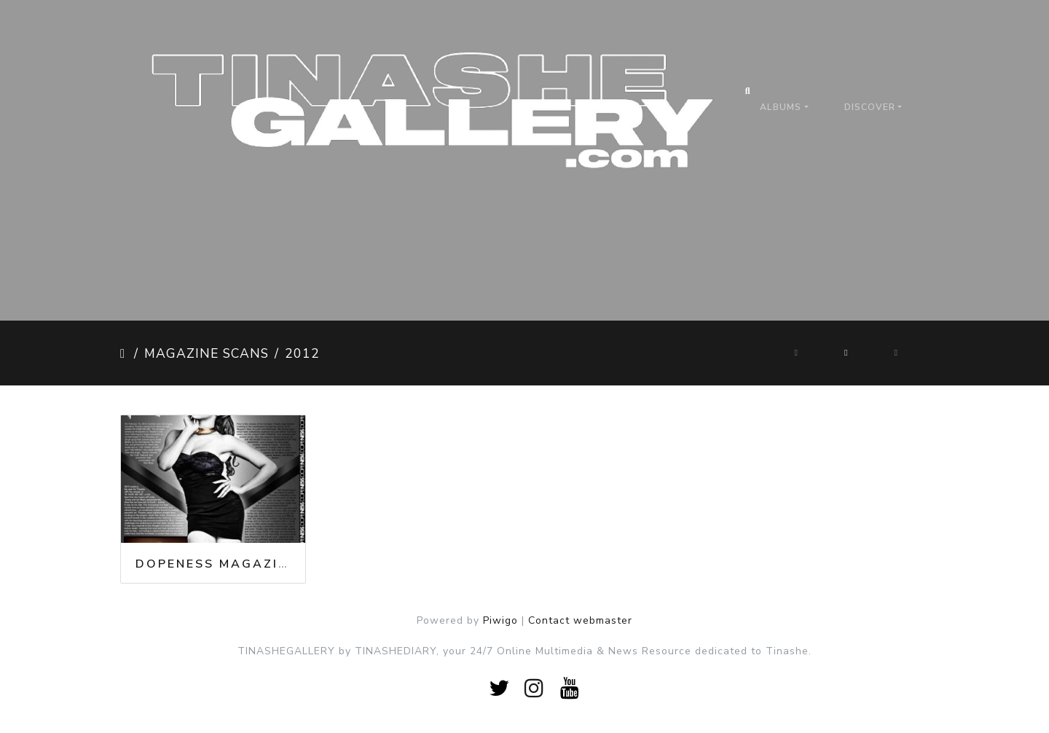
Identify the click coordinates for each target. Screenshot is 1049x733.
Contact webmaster (580, 620)
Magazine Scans (206, 353)
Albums (780, 107)
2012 (302, 353)
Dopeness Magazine (216, 564)
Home (124, 353)
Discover (869, 107)
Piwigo (500, 620)
